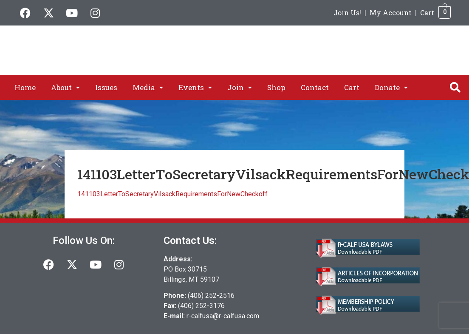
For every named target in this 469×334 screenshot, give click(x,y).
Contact (315, 87)
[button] (65, 87)
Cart (427, 12)
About (65, 87)
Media (148, 87)
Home (25, 87)
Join (239, 87)
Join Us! (347, 12)
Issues (106, 87)
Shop (276, 87)
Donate (391, 87)
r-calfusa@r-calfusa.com (222, 316)
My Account (391, 12)
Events (195, 87)
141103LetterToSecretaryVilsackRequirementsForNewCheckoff (172, 194)
